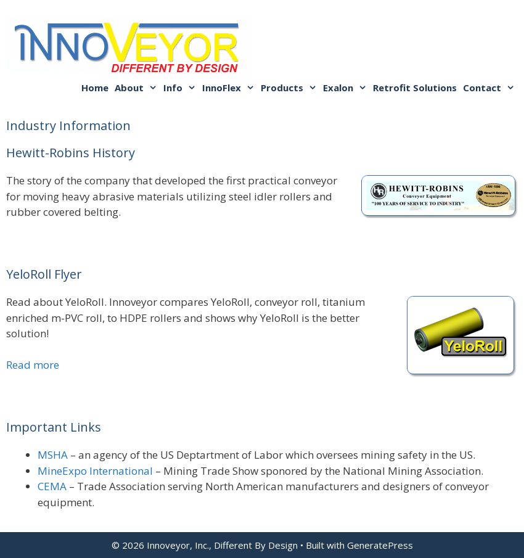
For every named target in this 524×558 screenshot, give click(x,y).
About (137, 87)
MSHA (53, 455)
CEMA (52, 486)
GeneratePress (380, 545)
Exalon (346, 87)
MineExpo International (95, 471)
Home (94, 87)
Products (290, 87)
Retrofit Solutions (415, 87)
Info (181, 87)
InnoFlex (230, 87)
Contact (490, 87)
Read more (32, 365)
